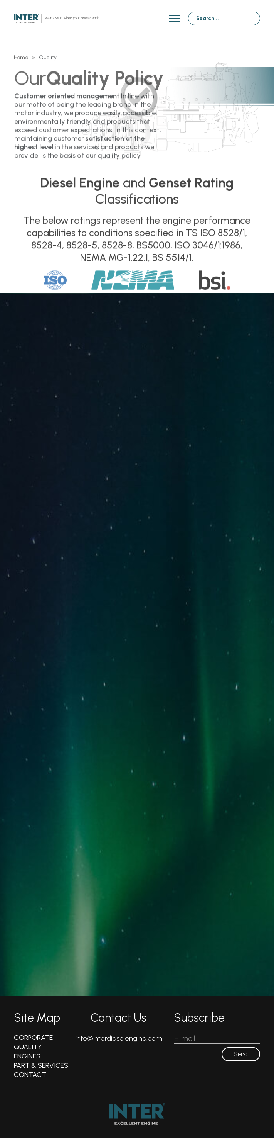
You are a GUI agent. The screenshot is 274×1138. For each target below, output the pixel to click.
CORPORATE (33, 1037)
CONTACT (30, 1074)
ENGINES (27, 1056)
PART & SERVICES (41, 1065)
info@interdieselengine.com (119, 1038)
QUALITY (28, 1047)
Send (241, 1054)
